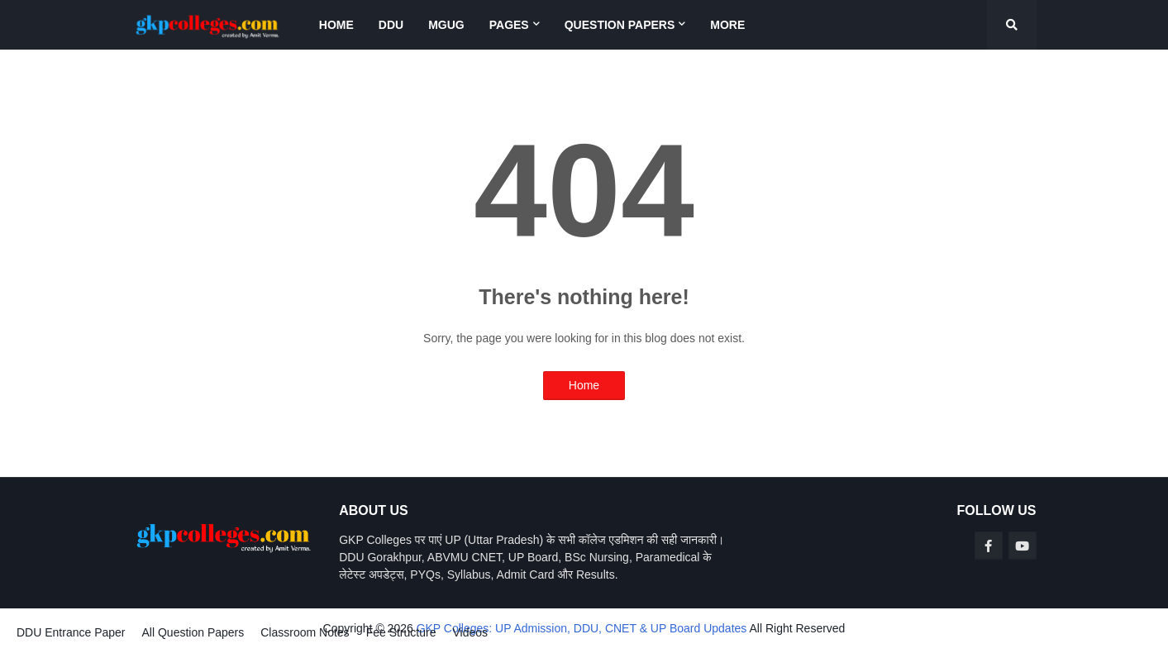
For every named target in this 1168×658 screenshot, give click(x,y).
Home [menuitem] (336, 24)
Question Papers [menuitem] (620, 24)
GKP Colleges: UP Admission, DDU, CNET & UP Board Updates (582, 628)
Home (584, 385)
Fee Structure (401, 632)
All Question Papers (193, 632)
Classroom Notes (304, 632)
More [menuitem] (727, 24)
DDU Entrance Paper (71, 632)
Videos (470, 632)
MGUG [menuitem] (446, 24)
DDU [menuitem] (391, 24)
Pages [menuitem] (509, 24)
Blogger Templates (48, 644)
